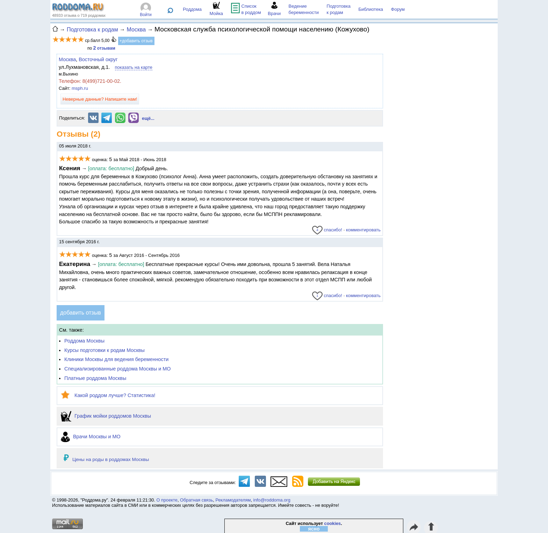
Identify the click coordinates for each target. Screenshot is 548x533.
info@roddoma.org (271, 500)
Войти (146, 14)
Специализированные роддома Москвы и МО (117, 369)
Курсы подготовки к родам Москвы (104, 350)
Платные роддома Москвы (95, 378)
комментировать (363, 229)
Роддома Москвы (84, 341)
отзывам (104, 48)
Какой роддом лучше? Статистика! (108, 395)
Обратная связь (196, 500)
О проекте (167, 500)
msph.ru (80, 88)
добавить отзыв (80, 313)
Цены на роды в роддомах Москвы (110, 459)
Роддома (192, 9)
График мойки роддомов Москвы (106, 416)
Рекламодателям (233, 500)
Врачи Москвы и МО (91, 436)
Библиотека (370, 9)
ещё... (148, 118)
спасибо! (327, 229)
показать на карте (133, 67)
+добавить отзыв (136, 40)
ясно (314, 529)
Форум (398, 9)
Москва (67, 59)
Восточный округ (98, 59)
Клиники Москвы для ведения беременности (116, 359)
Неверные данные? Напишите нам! (100, 99)
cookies (332, 523)
